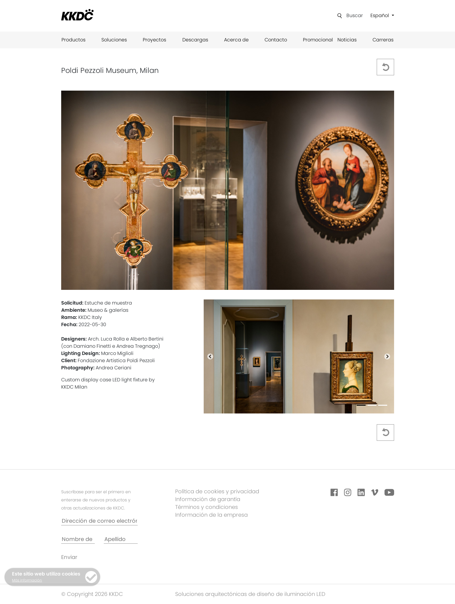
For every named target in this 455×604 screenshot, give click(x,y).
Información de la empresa (211, 514)
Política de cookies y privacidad (217, 491)
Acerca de (236, 39)
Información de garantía (207, 499)
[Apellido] (121, 539)
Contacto (276, 39)
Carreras (383, 39)
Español (380, 15)
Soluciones (114, 39)
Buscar (354, 15)
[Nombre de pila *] (78, 539)
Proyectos (154, 39)
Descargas (195, 39)
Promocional (318, 39)
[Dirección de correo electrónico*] (99, 521)
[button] (210, 356)
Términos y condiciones (206, 507)
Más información (27, 580)
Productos (73, 39)
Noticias (347, 39)
